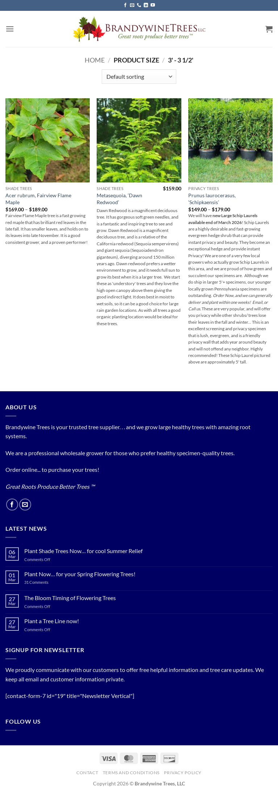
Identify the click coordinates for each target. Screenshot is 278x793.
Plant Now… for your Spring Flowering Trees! (79, 573)
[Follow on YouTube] (153, 5)
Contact (87, 772)
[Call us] (139, 5)
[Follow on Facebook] (125, 5)
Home (95, 60)
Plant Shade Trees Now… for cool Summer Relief (83, 550)
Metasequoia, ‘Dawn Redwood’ (119, 198)
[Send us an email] (132, 5)
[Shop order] (139, 76)
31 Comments (45, 582)
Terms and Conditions (131, 772)
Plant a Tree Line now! (51, 620)
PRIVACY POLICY (183, 772)
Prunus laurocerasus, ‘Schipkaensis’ (212, 198)
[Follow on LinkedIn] (146, 5)
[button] (9, 29)
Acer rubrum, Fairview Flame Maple (38, 198)
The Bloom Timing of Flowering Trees (70, 597)
